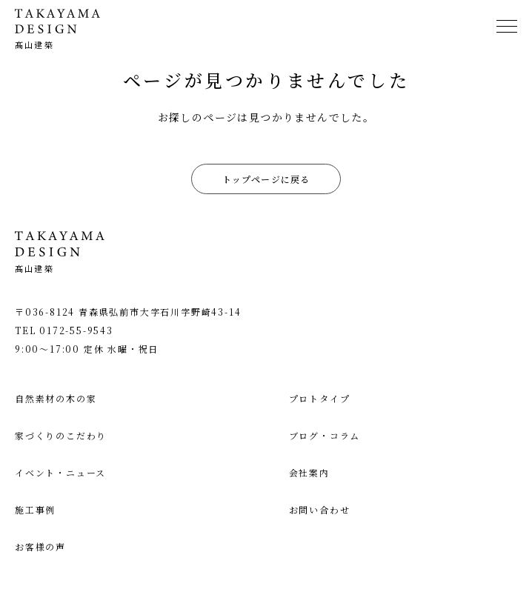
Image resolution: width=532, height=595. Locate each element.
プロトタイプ (319, 398)
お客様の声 (40, 546)
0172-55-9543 (76, 330)
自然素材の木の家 (55, 398)
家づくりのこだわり (61, 435)
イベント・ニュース (60, 472)
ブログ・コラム (325, 435)
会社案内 (309, 472)
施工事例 (35, 509)
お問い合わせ (319, 509)
